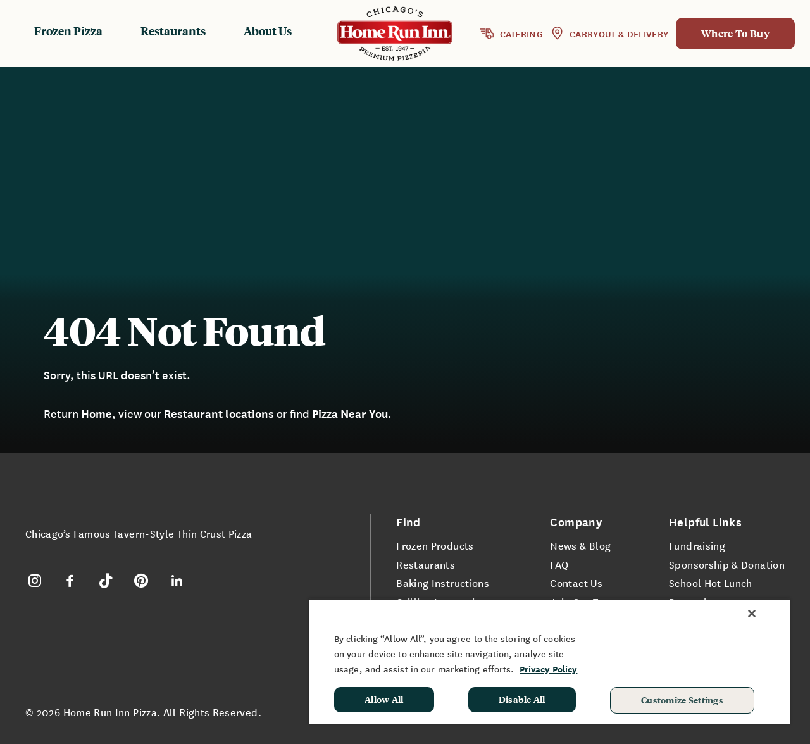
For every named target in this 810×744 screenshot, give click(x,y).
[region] (549, 661)
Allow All (384, 699)
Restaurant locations (219, 413)
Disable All (522, 699)
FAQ (559, 564)
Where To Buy (735, 33)
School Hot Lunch (710, 582)
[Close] (752, 613)
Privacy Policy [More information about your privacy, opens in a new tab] (548, 669)
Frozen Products (434, 545)
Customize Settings (682, 699)
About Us (268, 31)
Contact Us (576, 582)
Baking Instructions (442, 582)
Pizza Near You (350, 413)
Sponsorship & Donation (727, 564)
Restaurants (173, 31)
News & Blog (580, 545)
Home (96, 413)
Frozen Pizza (68, 31)
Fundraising (697, 545)
